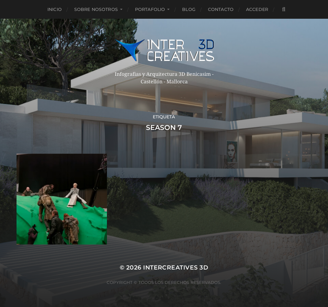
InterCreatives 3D (175, 267)
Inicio (54, 9)
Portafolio (150, 9)
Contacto (221, 9)
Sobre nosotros (96, 9)
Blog (188, 9)
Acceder (257, 9)
